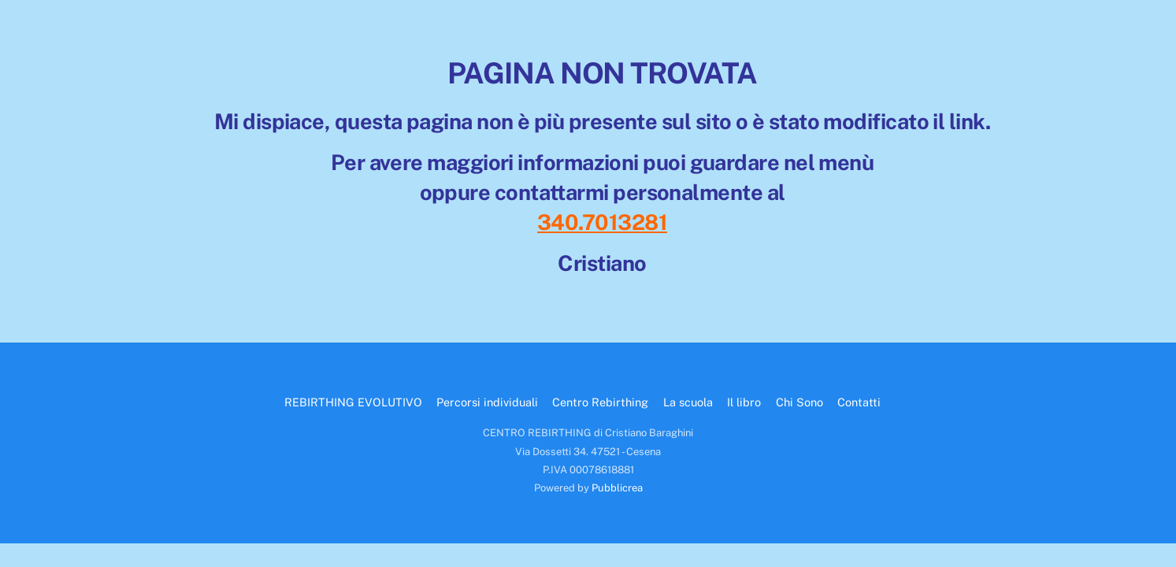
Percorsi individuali (487, 402)
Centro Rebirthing (600, 402)
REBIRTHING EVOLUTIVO (353, 402)
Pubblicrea (617, 488)
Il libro (744, 402)
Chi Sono (799, 402)
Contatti (859, 402)
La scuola (688, 402)
